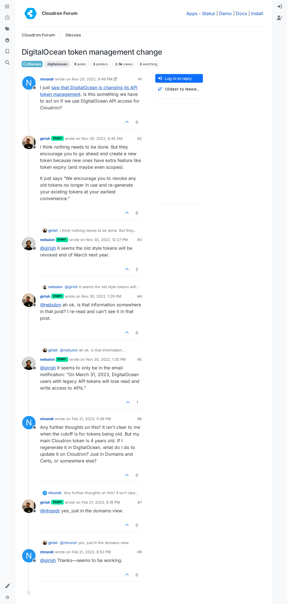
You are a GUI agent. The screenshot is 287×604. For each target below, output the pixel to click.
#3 (139, 239)
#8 (139, 552)
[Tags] (7, 29)
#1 (140, 79)
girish (45, 138)
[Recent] (7, 17)
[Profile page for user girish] (29, 142)
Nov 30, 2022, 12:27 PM (107, 239)
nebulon (47, 239)
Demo (225, 13)
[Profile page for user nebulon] (29, 243)
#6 (139, 418)
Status (208, 13)
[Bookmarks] (7, 51)
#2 (139, 138)
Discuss (32, 64)
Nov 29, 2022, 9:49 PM (92, 79)
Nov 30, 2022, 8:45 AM (102, 138)
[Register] (280, 17)
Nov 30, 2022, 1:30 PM (106, 359)
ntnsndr (47, 79)
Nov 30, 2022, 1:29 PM (101, 296)
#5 (139, 359)
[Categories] (7, 6)
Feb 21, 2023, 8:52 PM (91, 552)
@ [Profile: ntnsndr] (50, 510)
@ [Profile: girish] (48, 248)
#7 (140, 502)
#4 (139, 296)
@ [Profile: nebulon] (50, 304)
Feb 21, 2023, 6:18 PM (101, 502)
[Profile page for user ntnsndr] (29, 83)
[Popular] (7, 40)
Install (257, 13)
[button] (7, 586)
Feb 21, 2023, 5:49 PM (91, 418)
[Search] (7, 62)
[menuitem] (280, 6)
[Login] (280, 6)
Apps (191, 13)
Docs (241, 13)
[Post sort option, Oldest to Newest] (179, 89)
